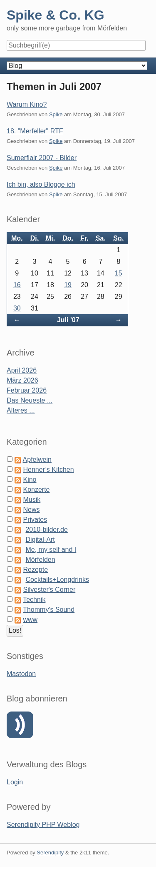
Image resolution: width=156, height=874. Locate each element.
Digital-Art (39, 539)
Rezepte (35, 569)
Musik (31, 499)
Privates (35, 519)
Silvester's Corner (49, 589)
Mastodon (21, 673)
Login (15, 782)
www (30, 619)
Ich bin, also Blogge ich (41, 184)
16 (17, 284)
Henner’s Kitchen (48, 469)
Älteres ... (21, 410)
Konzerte (36, 489)
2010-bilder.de (46, 529)
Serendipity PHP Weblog (43, 824)
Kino (29, 479)
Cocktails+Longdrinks (57, 579)
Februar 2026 (27, 390)
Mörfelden (40, 559)
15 (118, 273)
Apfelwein (37, 459)
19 (68, 284)
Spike (56, 114)
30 (17, 308)
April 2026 (22, 370)
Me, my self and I (50, 549)
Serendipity (50, 852)
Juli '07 (68, 319)
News (31, 509)
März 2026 (22, 380)
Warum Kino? (27, 104)
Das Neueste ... (29, 400)
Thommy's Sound (48, 609)
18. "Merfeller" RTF (35, 131)
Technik (34, 599)
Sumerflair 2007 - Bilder (42, 157)
